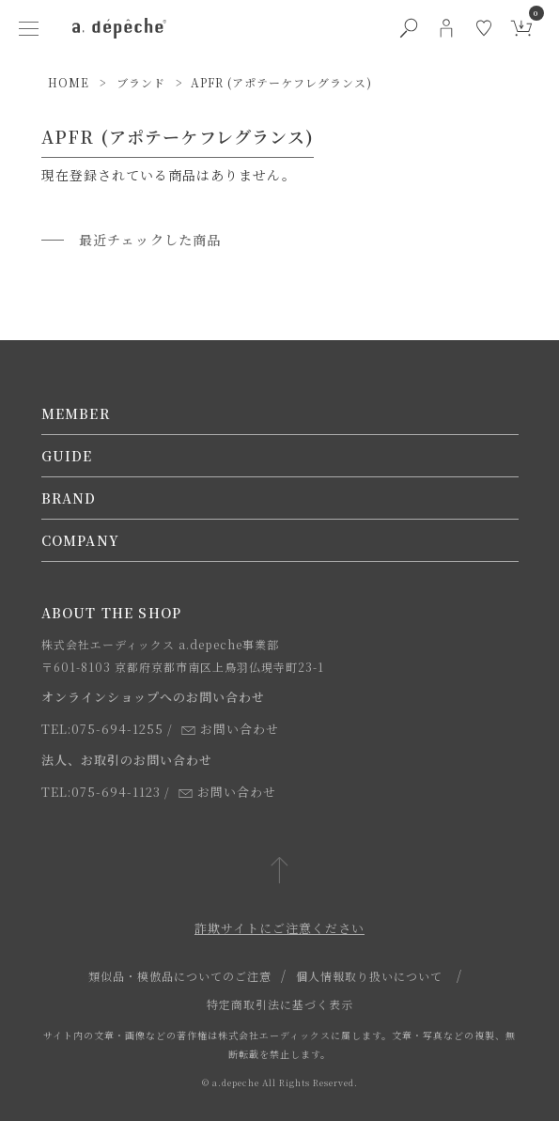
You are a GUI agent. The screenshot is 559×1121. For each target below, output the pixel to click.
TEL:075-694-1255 (102, 729)
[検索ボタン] (408, 28)
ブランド (140, 82)
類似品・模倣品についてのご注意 (180, 976)
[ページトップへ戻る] (279, 871)
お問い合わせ (230, 729)
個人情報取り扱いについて (369, 976)
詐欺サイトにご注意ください (279, 928)
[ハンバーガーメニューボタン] (29, 28)
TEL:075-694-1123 (101, 792)
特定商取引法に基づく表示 (280, 1004)
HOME (68, 82)
